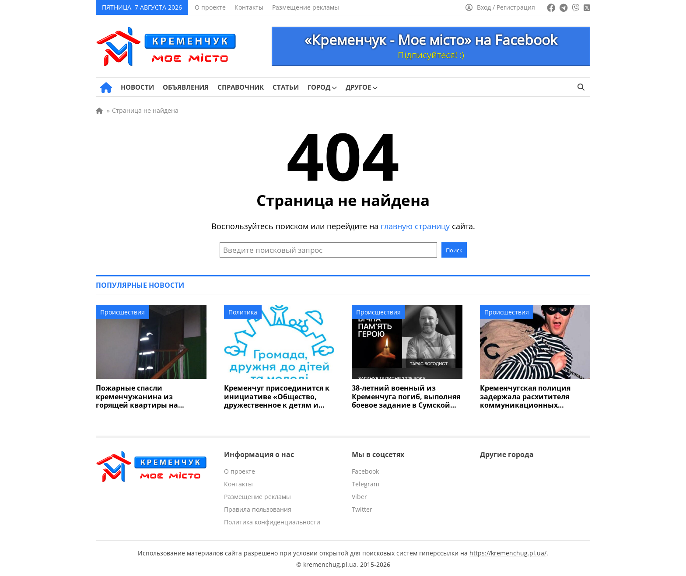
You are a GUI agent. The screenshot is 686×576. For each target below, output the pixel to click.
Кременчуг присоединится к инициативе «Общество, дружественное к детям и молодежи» (274, 396)
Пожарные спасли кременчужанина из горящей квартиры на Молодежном (148, 396)
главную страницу (415, 226)
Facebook (365, 470)
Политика (242, 312)
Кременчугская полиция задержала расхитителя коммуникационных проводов (533, 396)
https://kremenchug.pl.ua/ (507, 552)
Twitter (362, 508)
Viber (359, 496)
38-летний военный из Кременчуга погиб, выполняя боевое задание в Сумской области (403, 396)
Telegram (365, 483)
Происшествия (122, 312)
